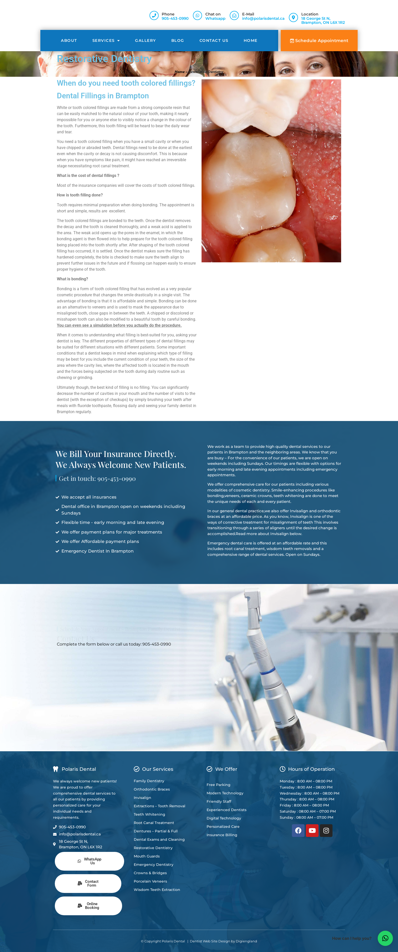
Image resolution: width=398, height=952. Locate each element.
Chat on (213, 14)
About (69, 40)
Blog (177, 40)
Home (251, 40)
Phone (168, 14)
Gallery (145, 40)
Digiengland (246, 941)
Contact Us (214, 40)
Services (106, 40)
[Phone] (154, 15)
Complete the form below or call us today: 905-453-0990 (114, 644)
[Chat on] (197, 15)
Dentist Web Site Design (210, 941)
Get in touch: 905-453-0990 (97, 484)
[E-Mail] (234, 15)
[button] (385, 938)
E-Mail (248, 14)
